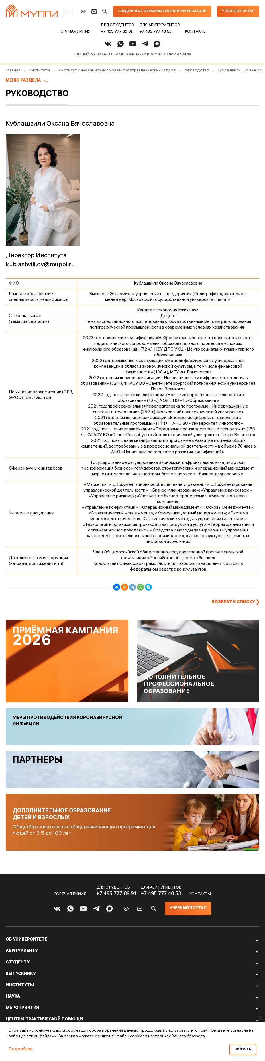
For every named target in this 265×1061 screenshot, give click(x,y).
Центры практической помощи (44, 1019)
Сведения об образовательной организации (162, 11)
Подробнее (21, 1049)
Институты (20, 985)
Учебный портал (238, 11)
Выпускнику (21, 974)
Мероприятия (22, 1008)
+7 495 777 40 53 (155, 31)
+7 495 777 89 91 (117, 31)
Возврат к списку (233, 602)
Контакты (196, 32)
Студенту (18, 962)
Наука (13, 996)
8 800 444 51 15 (177, 55)
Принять (243, 1049)
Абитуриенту (22, 951)
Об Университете (26, 939)
